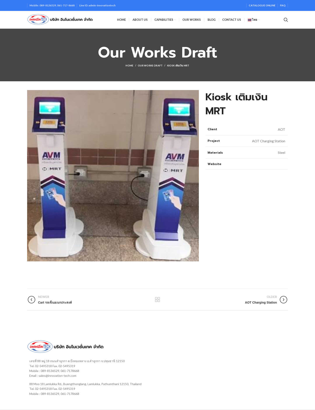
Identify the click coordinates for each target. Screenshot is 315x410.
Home (129, 65)
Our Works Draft (150, 65)
